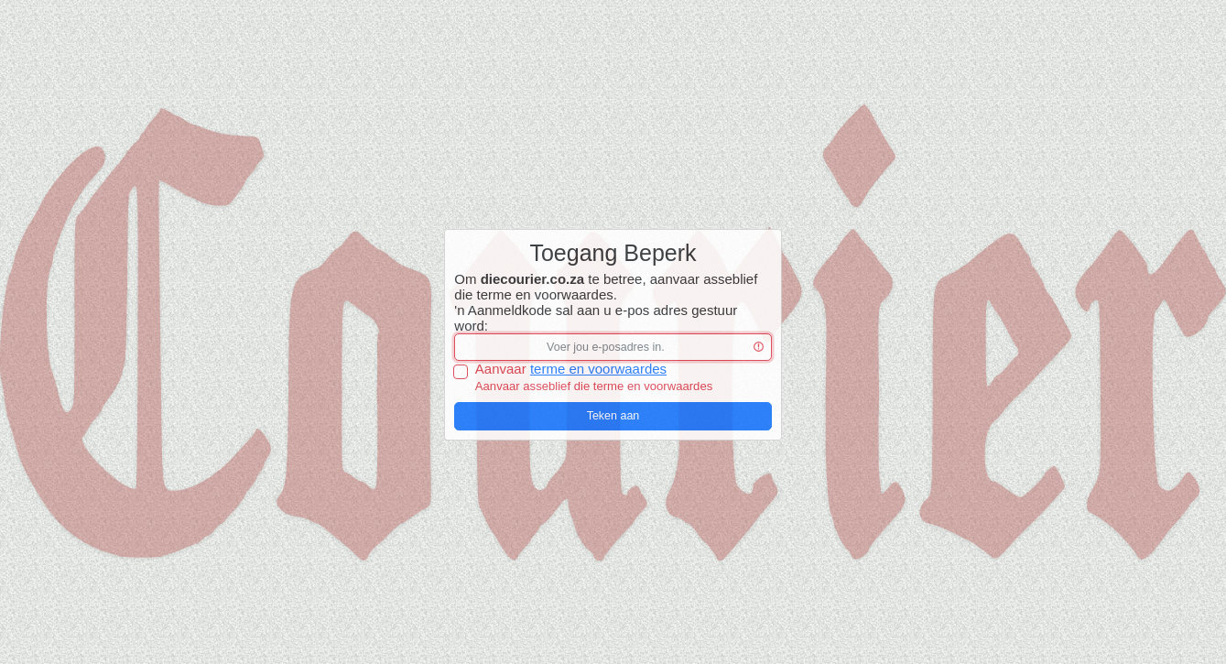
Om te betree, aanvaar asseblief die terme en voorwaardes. (605, 286)
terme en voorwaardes (598, 368)
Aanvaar (571, 368)
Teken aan (613, 415)
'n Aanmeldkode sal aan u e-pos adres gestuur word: (595, 317)
